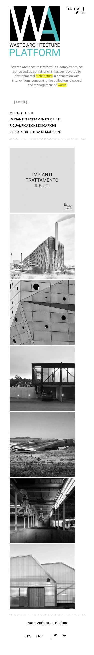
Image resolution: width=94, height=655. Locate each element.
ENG (77, 9)
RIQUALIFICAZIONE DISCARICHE (33, 125)
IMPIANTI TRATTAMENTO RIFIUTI (35, 119)
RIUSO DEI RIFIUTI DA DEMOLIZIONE (36, 132)
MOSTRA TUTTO (21, 113)
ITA (69, 9)
